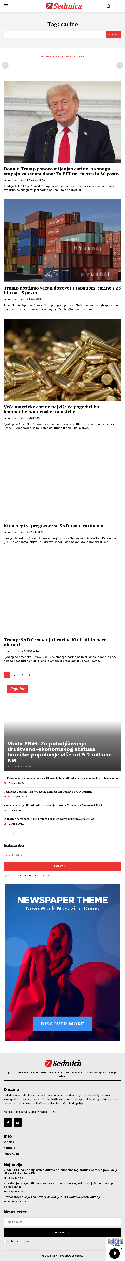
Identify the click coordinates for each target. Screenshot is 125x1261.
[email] (62, 855)
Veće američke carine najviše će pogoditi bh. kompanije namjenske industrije (52, 409)
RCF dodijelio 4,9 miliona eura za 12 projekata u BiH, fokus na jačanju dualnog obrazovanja (61, 778)
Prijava (62, 1232)
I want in (62, 866)
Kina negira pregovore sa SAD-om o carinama (54, 526)
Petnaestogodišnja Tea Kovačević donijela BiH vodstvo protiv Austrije (48, 791)
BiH (5, 783)
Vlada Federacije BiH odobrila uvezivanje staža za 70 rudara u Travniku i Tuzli (53, 805)
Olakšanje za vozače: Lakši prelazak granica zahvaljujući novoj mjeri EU (49, 818)
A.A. (9, 766)
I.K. (22, 180)
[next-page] (29, 675)
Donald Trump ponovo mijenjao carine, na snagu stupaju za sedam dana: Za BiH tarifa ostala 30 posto (61, 171)
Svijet (8, 651)
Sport (7, 796)
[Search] (113, 34)
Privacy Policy (45, 875)
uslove (25, 1241)
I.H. (17, 650)
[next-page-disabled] (119, 65)
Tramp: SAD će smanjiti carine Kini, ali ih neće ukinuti (55, 642)
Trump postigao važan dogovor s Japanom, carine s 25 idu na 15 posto (62, 290)
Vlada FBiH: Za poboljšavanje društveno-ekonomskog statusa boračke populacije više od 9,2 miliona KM (59, 751)
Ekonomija (10, 180)
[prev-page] (5, 65)
